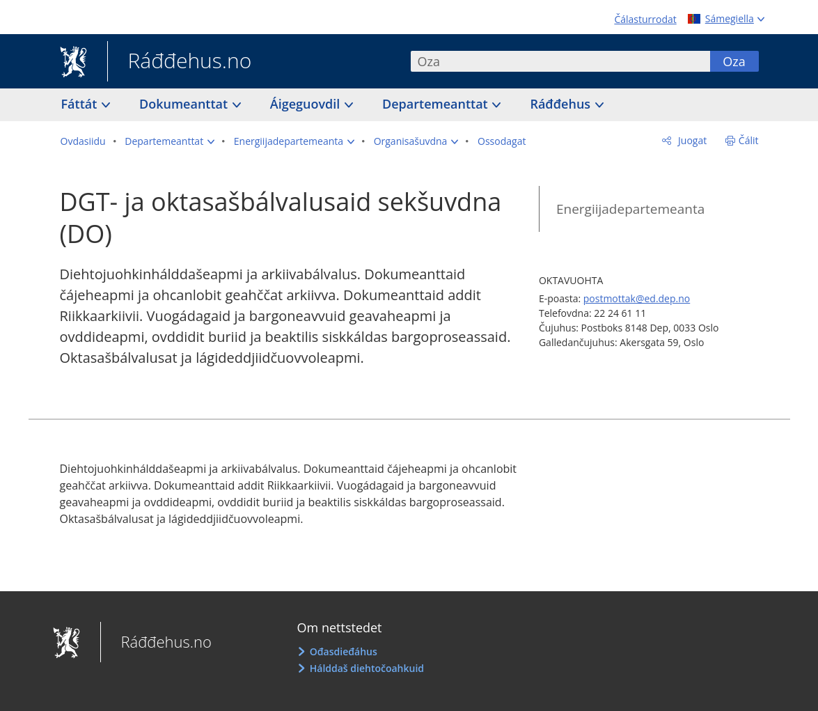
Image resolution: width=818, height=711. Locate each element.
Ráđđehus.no (179, 62)
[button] (169, 141)
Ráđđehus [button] (561, 103)
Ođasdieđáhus (343, 651)
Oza (734, 61)
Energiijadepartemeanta (630, 209)
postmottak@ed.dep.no (636, 298)
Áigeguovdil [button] (306, 103)
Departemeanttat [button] (436, 103)
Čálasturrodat (645, 19)
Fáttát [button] (81, 103)
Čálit (749, 140)
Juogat (691, 140)
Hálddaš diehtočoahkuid (367, 668)
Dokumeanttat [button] (185, 103)
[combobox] (560, 61)
